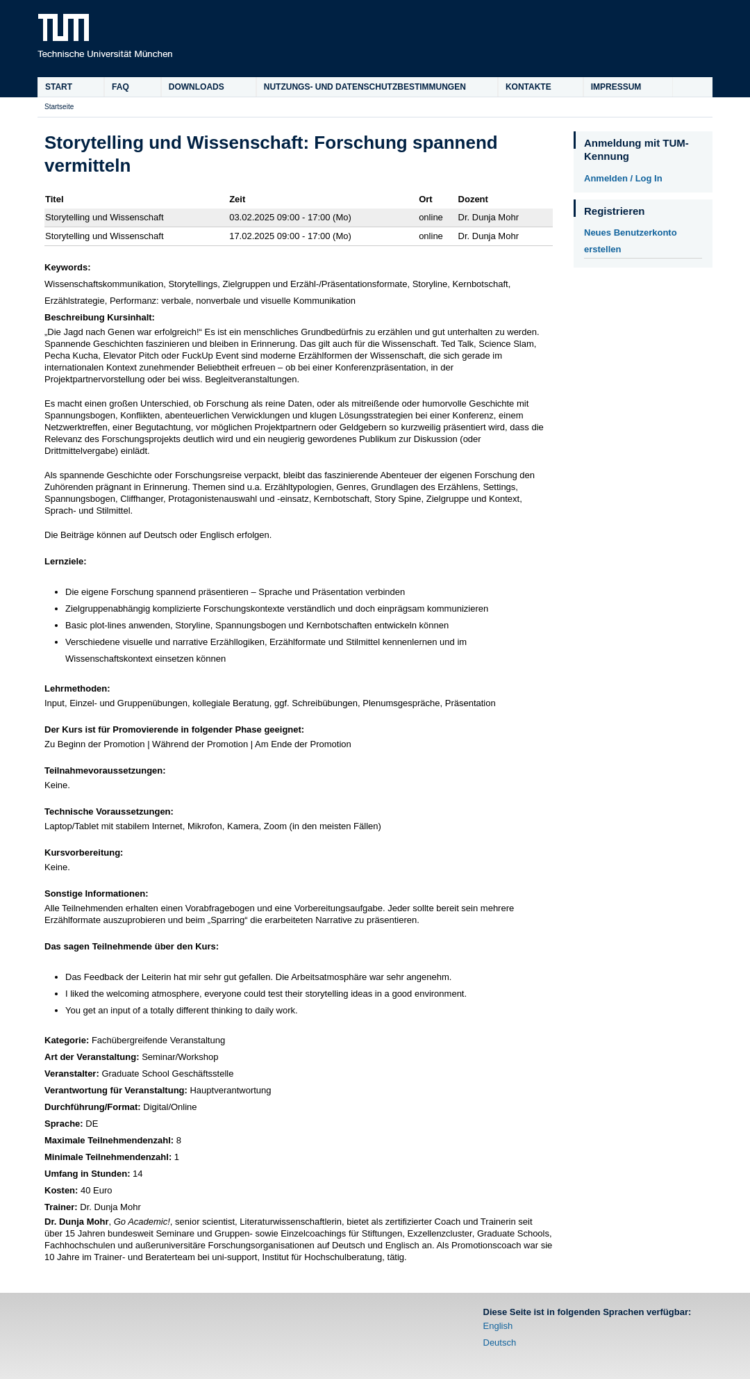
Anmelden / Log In (623, 178)
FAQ (120, 87)
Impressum (616, 87)
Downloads (196, 87)
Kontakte (528, 87)
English (498, 1326)
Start (58, 87)
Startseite (59, 107)
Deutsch (500, 1342)
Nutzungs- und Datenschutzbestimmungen (365, 87)
